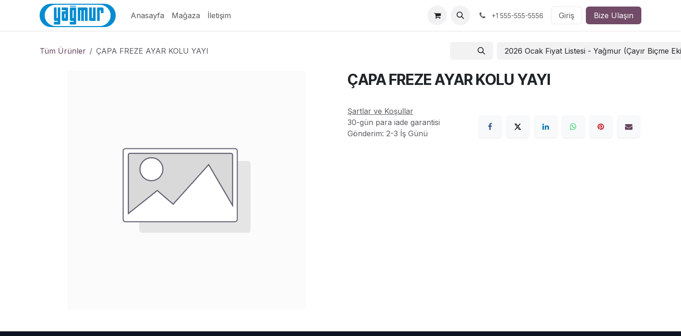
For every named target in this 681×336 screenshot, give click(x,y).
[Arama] (481, 51)
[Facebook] (490, 126)
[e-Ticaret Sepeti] (437, 15)
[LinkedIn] (546, 126)
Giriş (566, 15)
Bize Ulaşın (613, 15)
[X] (518, 126)
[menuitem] (147, 15)
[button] (460, 15)
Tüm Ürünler (63, 51)
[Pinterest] (601, 126)
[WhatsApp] (573, 126)
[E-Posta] (629, 126)
